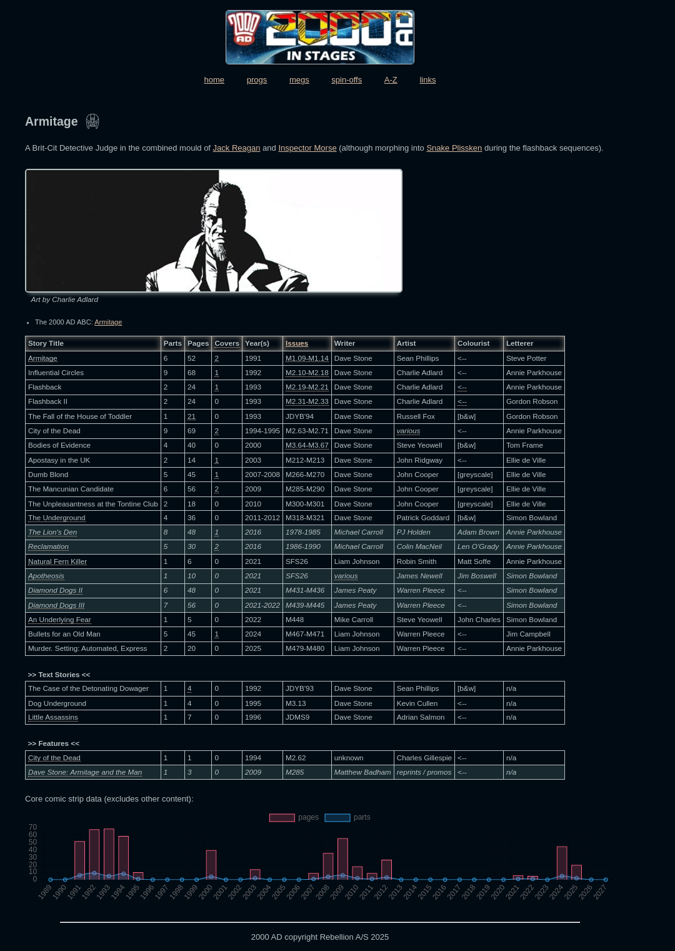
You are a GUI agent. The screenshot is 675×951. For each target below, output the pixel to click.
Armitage (108, 322)
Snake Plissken (454, 148)
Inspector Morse (307, 148)
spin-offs (346, 79)
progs (257, 79)
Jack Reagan (237, 148)
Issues (297, 343)
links (427, 79)
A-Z (391, 79)
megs (299, 79)
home (214, 79)
